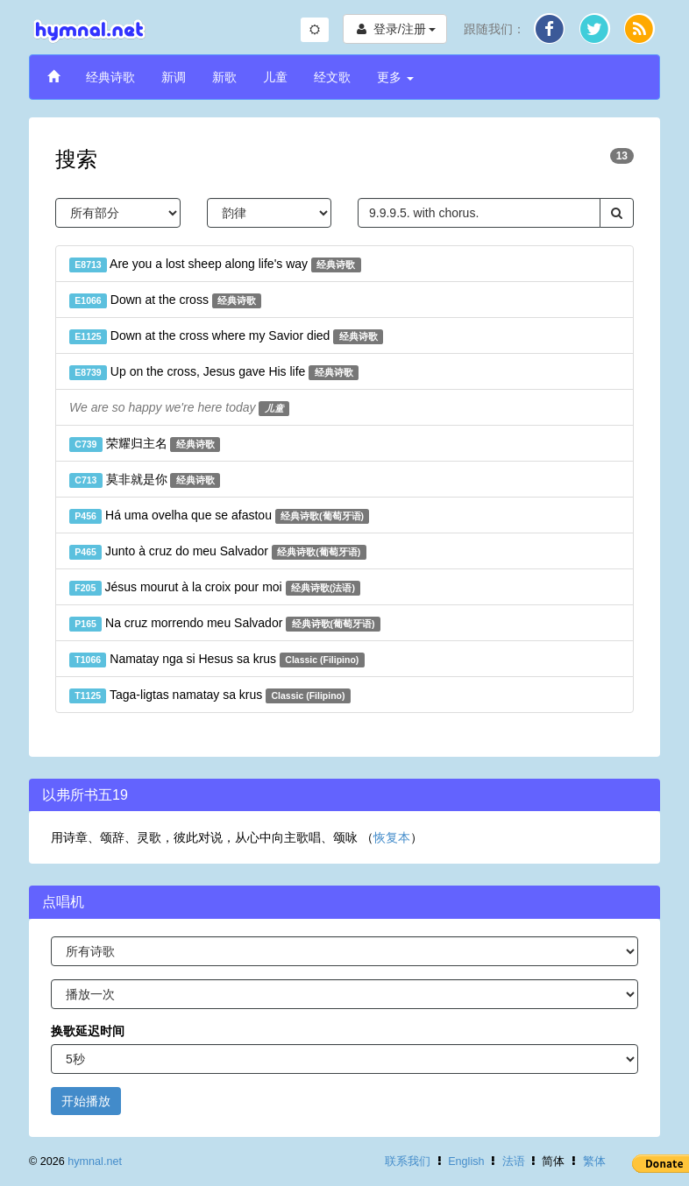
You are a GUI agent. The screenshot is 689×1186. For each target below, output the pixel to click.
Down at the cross (165, 300)
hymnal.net (94, 1161)
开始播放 (85, 1101)
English (466, 1161)
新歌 (224, 77)
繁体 (594, 1161)
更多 (395, 77)
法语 (513, 1161)
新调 (173, 77)
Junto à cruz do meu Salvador (217, 552)
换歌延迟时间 (87, 1031)
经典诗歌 (110, 77)
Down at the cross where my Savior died (226, 336)
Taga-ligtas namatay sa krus (210, 695)
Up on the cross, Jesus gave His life (214, 372)
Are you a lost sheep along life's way (215, 264)
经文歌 (332, 77)
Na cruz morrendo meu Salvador (224, 624)
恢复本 (391, 837)
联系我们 (407, 1161)
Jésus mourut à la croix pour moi (214, 588)
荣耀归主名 (144, 444)
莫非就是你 (144, 480)
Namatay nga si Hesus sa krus (217, 659)
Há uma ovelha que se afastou (219, 516)
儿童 (275, 77)
